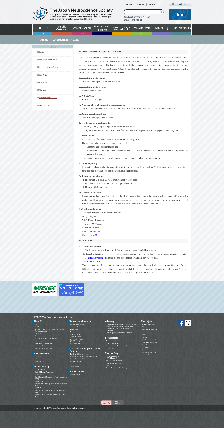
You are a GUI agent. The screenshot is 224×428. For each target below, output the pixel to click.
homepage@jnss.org (94, 258)
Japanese (152, 4)
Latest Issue (74, 329)
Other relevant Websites (48, 67)
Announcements (75, 343)
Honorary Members (41, 336)
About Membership (148, 324)
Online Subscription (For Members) (76, 340)
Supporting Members (41, 341)
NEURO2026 (39, 374)
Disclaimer (43, 82)
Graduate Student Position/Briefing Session (83, 356)
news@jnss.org (97, 235)
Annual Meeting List (41, 369)
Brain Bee (38, 356)
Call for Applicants (76, 361)
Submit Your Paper (76, 334)
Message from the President (43, 343)
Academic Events (75, 374)
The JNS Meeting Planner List (44, 372)
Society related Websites (48, 60)
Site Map (42, 90)
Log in (108, 365)
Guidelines (38, 327)
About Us (38, 324)
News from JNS (39, 361)
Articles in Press (75, 327)
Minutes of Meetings (112, 343)
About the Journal (76, 337)
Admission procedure (148, 327)
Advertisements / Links (149, 352)
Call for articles (45, 105)
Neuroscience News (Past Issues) (116, 368)
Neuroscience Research (77, 324)
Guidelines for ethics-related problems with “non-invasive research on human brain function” (121, 325)
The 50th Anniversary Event (43, 348)
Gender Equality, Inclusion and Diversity (119, 333)
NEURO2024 (39, 381)
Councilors (38, 333)
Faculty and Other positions (79, 354)
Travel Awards (74, 366)
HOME (129, 4)
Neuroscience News (112, 341)
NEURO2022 (39, 388)
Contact (140, 4)
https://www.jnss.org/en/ (93, 99)
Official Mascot (39, 359)
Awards (72, 364)
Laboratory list (39, 346)
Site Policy (43, 75)
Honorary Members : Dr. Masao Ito (46, 338)
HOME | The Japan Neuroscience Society (53, 317)
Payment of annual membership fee (117, 346)
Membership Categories (149, 329)
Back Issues (74, 332)
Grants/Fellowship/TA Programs (80, 359)
